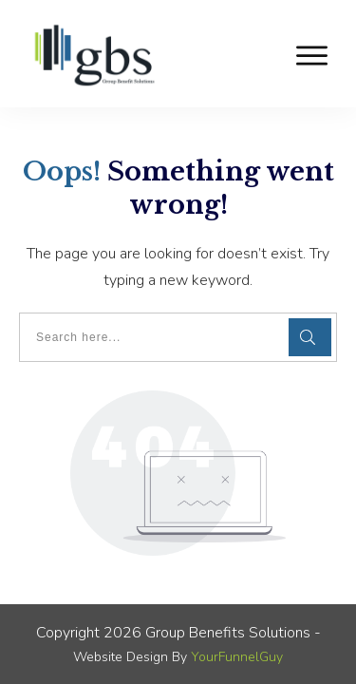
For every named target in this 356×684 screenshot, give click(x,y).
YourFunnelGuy (237, 657)
